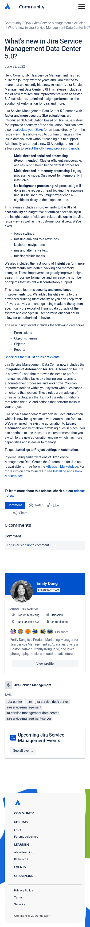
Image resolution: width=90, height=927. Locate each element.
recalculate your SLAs (27, 129)
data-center (14, 702)
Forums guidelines (26, 836)
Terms (18, 897)
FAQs (17, 830)
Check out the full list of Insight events (32, 357)
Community (32, 6)
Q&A (28, 23)
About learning (23, 852)
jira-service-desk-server (52, 702)
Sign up (25, 545)
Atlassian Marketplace (62, 466)
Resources (21, 859)
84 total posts (59, 622)
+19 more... (63, 632)
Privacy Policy (23, 890)
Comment (15, 505)
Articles (79, 23)
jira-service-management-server (28, 718)
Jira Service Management (52, 23)
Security (19, 904)
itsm (29, 702)
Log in (11, 545)
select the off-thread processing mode (51, 148)
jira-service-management (23, 707)
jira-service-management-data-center (32, 713)
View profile (45, 663)
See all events (23, 750)
